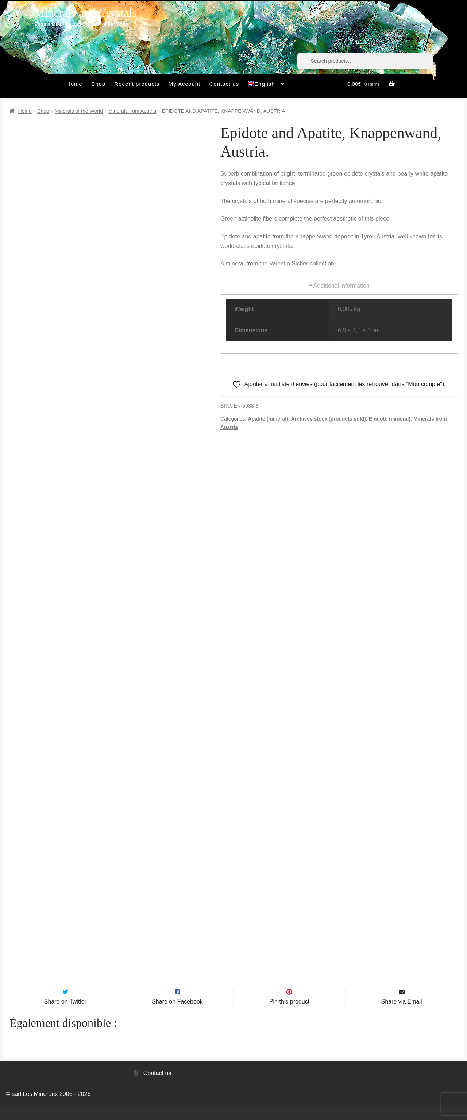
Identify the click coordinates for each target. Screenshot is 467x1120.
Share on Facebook (177, 1017)
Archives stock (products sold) (328, 419)
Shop (98, 84)
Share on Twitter (65, 1017)
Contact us (224, 84)
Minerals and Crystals (85, 12)
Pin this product (289, 1017)
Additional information (338, 286)
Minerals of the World (79, 111)
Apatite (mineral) (268, 419)
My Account (185, 84)
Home (74, 84)
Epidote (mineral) (389, 419)
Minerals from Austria (132, 111)
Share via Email (401, 1017)
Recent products (136, 84)
